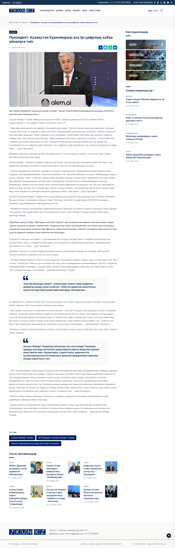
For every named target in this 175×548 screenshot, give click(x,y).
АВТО (84, 10)
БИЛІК (68, 10)
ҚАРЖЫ (59, 10)
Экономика (131, 115)
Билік (24, 22)
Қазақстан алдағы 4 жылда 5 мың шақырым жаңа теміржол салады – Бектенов (56, 495)
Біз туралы (17, 3)
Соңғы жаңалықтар (139, 90)
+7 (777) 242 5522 (120, 2)
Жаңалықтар (132, 133)
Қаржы (129, 96)
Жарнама (6, 3)
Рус (156, 10)
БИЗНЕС (76, 10)
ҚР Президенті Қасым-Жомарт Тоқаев (56, 438)
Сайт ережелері (30, 544)
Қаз (150, 10)
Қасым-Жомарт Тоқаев (22, 438)
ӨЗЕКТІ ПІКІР (95, 10)
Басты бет (14, 22)
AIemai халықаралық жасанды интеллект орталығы (35, 443)
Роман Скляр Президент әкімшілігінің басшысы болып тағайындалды (55, 471)
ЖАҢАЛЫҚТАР (47, 10)
